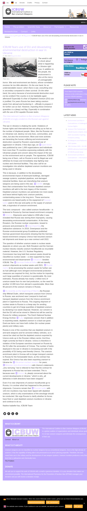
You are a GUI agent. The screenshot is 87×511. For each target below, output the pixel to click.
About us (47, 27)
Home (7, 27)
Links (33, 31)
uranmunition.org (74, 100)
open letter (47, 144)
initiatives (37, 259)
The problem (18, 27)
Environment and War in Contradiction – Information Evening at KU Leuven (77, 158)
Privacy (37, 3)
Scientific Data (34, 27)
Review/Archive (10, 31)
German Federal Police (27, 262)
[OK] (84, 503)
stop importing (34, 226)
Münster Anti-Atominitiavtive (18, 365)
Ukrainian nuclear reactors (27, 362)
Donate (22, 3)
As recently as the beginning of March (22, 291)
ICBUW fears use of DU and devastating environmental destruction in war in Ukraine (27, 50)
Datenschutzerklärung (36, 502)
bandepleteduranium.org (76, 102)
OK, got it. (78, 506)
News (19, 56)
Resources (74, 27)
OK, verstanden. (52, 502)
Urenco (8, 215)
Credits (29, 3)
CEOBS (39, 183)
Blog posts (14, 56)
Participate (59, 27)
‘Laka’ (21, 317)
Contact (45, 3)
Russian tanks (40, 388)
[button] (83, 22)
